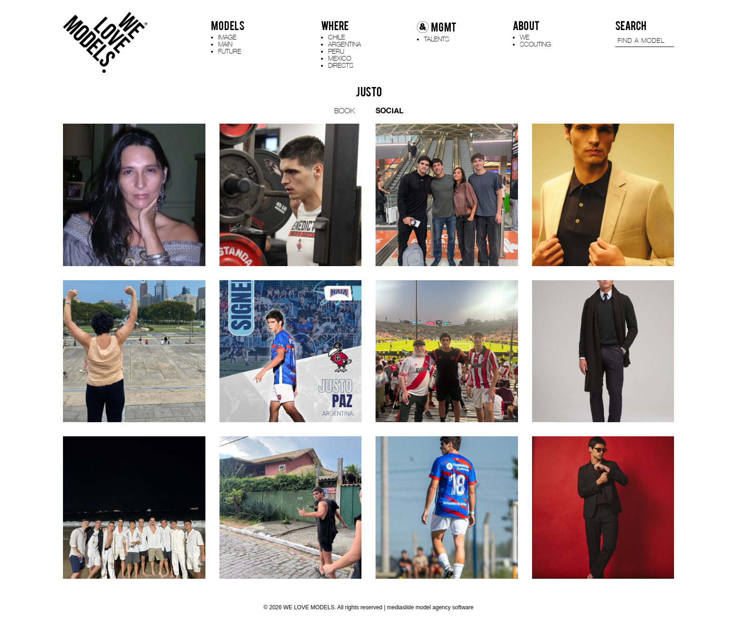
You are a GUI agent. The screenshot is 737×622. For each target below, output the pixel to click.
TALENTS (436, 39)
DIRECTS (340, 65)
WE (524, 37)
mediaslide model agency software (430, 607)
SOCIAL (389, 110)
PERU (336, 51)
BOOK (344, 110)
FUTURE (229, 51)
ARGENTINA (344, 44)
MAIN (225, 44)
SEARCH (630, 26)
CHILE (336, 37)
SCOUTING (535, 44)
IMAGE (227, 37)
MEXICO (339, 58)
